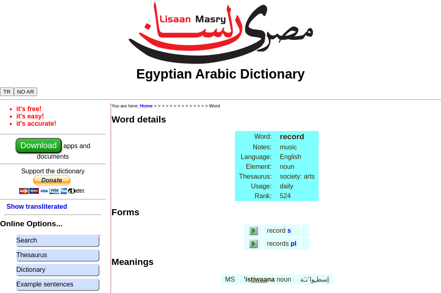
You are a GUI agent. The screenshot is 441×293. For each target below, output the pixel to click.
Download (38, 145)
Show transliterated (37, 206)
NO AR (25, 92)
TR (7, 92)
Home (146, 105)
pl (293, 243)
